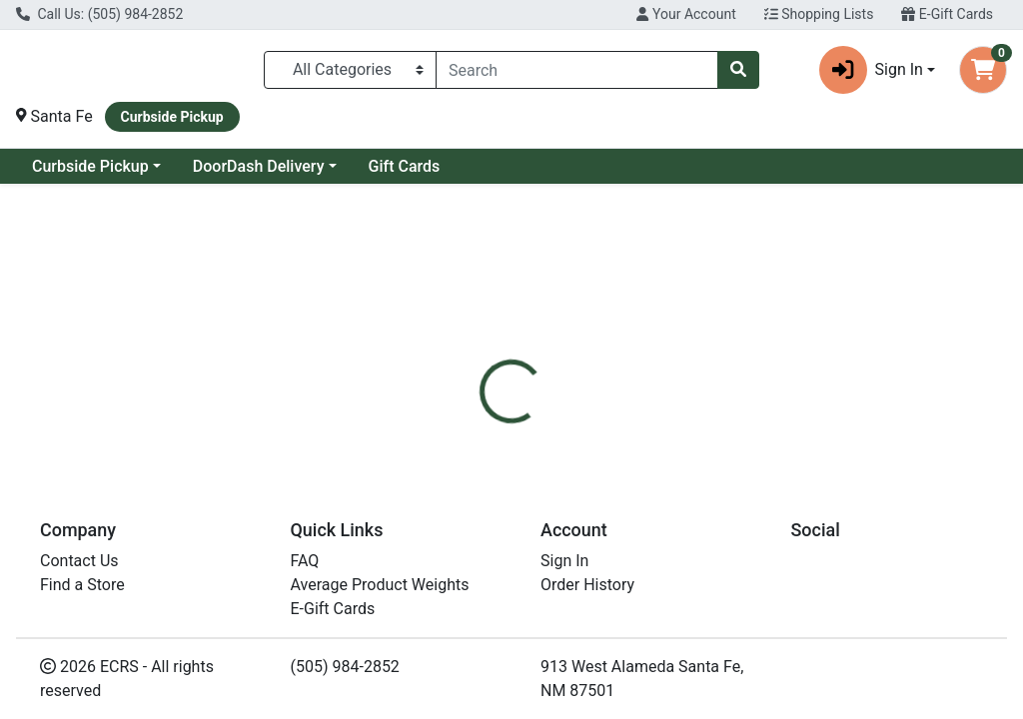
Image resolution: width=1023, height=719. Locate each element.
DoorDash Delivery (259, 166)
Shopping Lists (819, 14)
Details (481, 440)
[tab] (480, 440)
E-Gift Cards (947, 14)
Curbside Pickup (90, 166)
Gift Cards (405, 166)
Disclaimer (658, 440)
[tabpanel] (725, 555)
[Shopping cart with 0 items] (983, 70)
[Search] (577, 70)
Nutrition (562, 440)
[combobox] (577, 70)
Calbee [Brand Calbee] (650, 558)
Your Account (685, 14)
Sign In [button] (871, 70)
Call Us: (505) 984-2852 (99, 14)
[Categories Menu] (350, 70)
